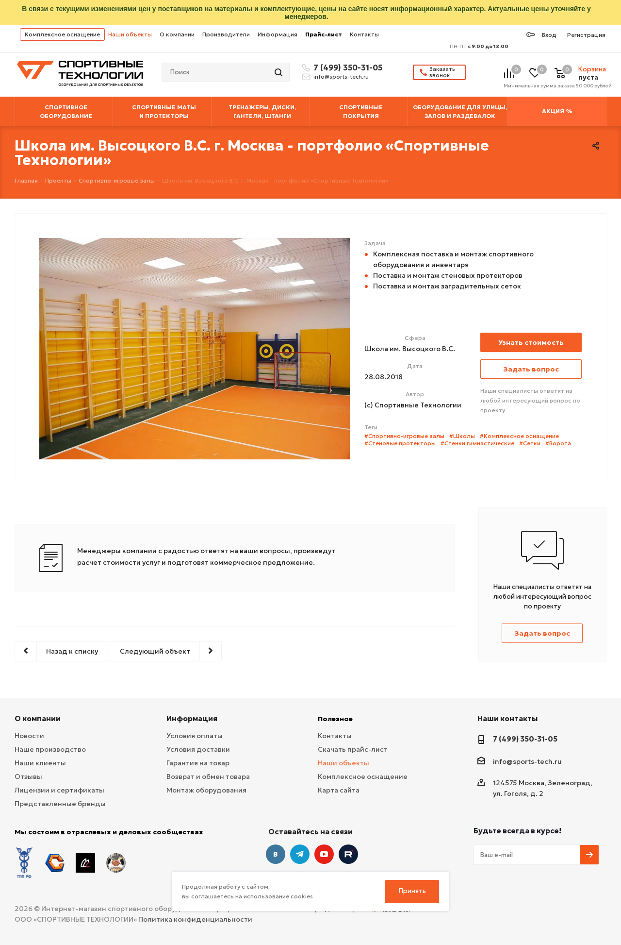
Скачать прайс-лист (353, 749)
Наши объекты (130, 34)
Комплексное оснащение (62, 34)
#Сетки (529, 443)
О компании (177, 34)
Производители (226, 34)
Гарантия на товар (197, 763)
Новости (29, 735)
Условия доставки (198, 749)
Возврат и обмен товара (208, 776)
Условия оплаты (194, 735)
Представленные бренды (60, 803)
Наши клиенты (40, 763)
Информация (277, 34)
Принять (412, 891)
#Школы (462, 436)
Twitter (348, 854)
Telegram (300, 854)
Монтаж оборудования (206, 790)
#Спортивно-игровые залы (404, 436)
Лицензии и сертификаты (59, 790)
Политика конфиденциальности (195, 919)
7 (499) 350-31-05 (346, 67)
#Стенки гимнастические (477, 443)
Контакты (364, 34)
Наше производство (50, 749)
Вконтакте (275, 854)
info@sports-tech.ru (341, 76)
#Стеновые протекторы (400, 443)
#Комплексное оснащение (519, 436)
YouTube (324, 854)
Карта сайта (339, 790)
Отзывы (28, 776)
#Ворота (558, 443)
